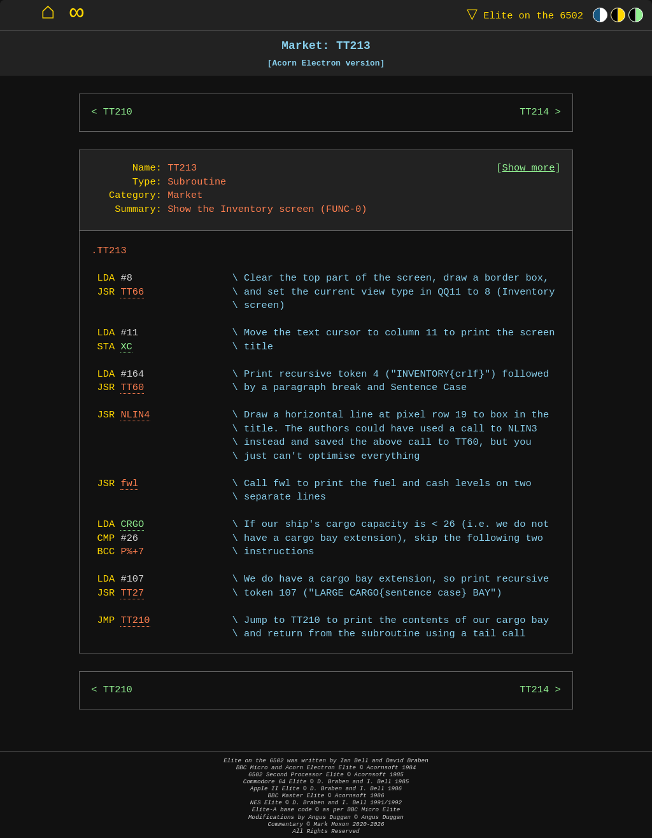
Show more (528, 168)
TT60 (132, 388)
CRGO (132, 524)
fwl (129, 484)
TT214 (534, 112)
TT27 (132, 593)
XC (126, 347)
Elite (522, 15)
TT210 (117, 112)
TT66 (132, 292)
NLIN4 (135, 415)
